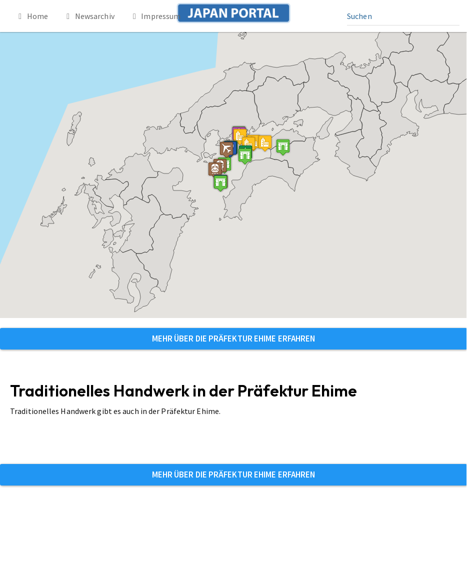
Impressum (155, 16)
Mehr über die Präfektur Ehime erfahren (234, 338)
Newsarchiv (88, 16)
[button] (245, 156)
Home (31, 16)
